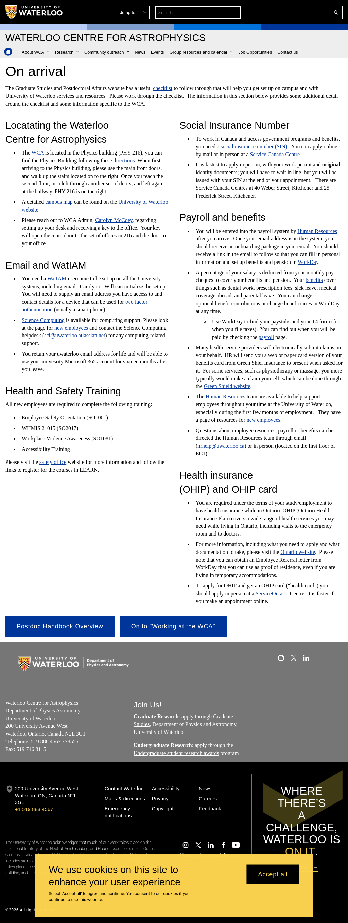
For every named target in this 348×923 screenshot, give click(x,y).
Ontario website (297, 552)
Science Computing (43, 320)
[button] (287, 12)
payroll (266, 337)
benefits (314, 280)
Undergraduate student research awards (176, 753)
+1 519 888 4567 (34, 809)
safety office (52, 462)
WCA (38, 153)
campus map (58, 202)
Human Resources (317, 231)
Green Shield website (227, 386)
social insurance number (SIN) (254, 146)
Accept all (273, 874)
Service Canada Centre (275, 154)
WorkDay (308, 262)
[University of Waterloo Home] (34, 12)
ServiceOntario (272, 593)
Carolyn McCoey (114, 220)
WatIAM (56, 279)
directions (124, 160)
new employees (71, 328)
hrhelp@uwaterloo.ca (220, 446)
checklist (162, 88)
